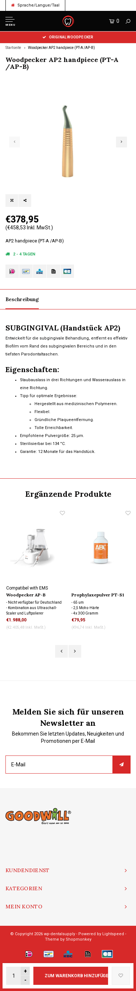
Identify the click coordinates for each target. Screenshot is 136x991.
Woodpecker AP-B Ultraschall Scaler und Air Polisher (34, 595)
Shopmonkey (78, 939)
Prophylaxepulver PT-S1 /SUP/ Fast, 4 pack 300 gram (97, 595)
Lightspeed (113, 934)
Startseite (13, 48)
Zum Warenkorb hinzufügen (76, 975)
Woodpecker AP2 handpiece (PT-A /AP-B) (61, 48)
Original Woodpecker (67, 37)
